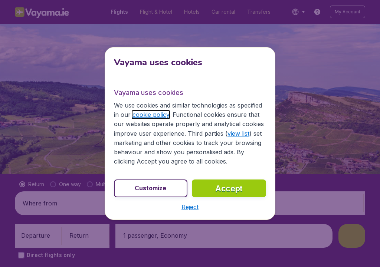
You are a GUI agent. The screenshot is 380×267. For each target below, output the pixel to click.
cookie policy (150, 114)
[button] (190, 207)
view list (238, 133)
